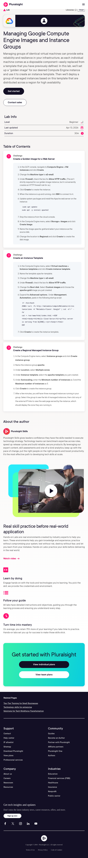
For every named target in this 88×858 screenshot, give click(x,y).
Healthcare (53, 783)
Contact (7, 733)
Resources (8, 787)
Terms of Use (30, 850)
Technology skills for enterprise (18, 707)
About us (8, 774)
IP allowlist (9, 742)
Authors (51, 755)
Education (52, 774)
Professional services (13, 760)
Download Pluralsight (13, 751)
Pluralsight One (55, 751)
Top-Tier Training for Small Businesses (21, 703)
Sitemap (7, 747)
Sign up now (12, 816)
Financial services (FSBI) (59, 778)
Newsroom (8, 783)
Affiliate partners (55, 747)
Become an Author (56, 738)
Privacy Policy (43, 850)
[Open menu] (83, 4)
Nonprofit (52, 791)
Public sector (54, 796)
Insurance (52, 787)
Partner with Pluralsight (59, 742)
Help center (9, 738)
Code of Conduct (56, 850)
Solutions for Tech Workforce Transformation (24, 711)
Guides (51, 733)
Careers (7, 778)
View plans (8, 755)
